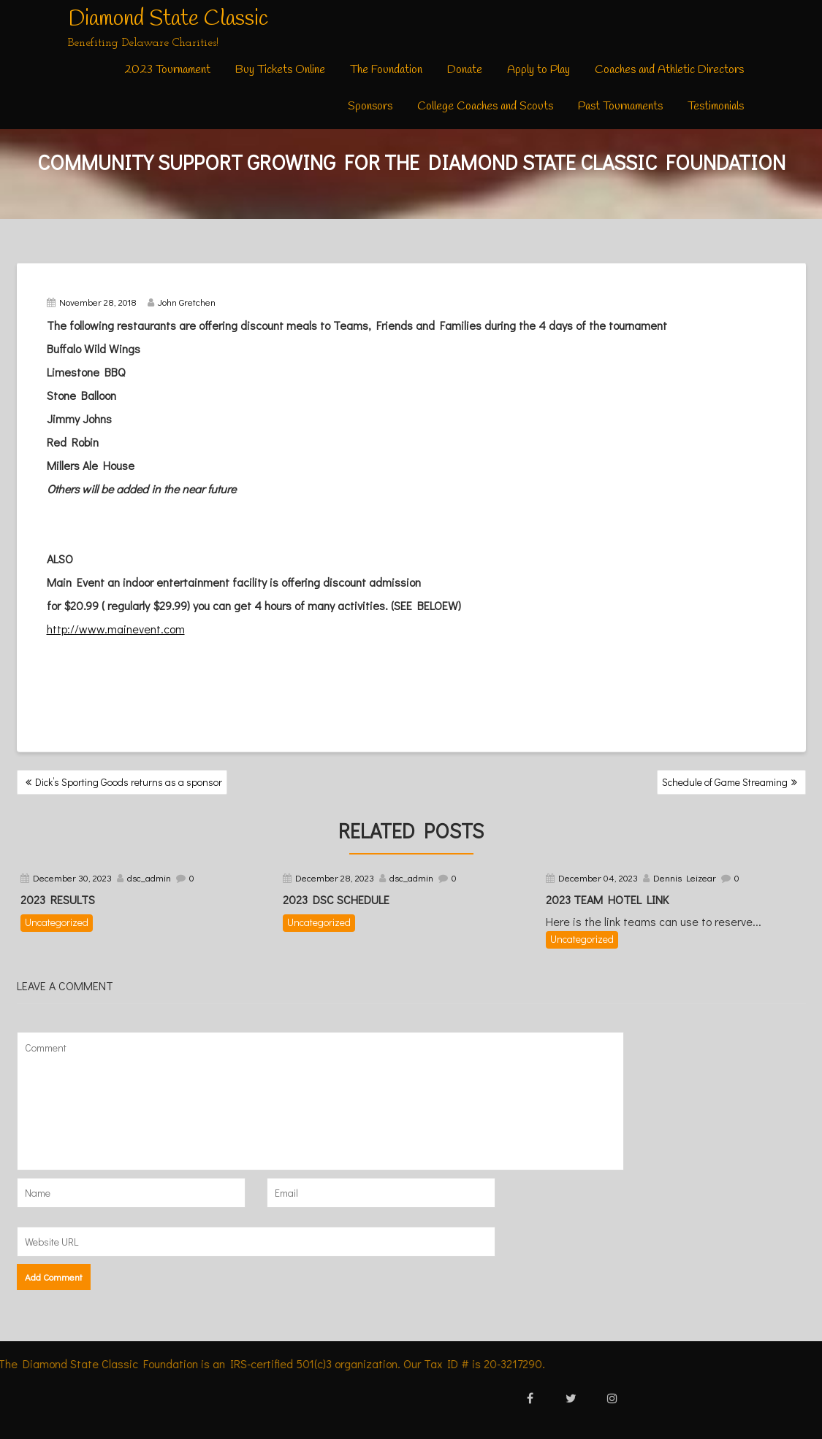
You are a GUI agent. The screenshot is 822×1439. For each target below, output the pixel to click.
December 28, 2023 (334, 877)
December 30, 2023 (72, 877)
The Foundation (386, 69)
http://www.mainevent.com (116, 628)
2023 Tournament (167, 69)
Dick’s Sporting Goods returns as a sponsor (128, 782)
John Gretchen (182, 302)
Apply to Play (538, 69)
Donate (464, 69)
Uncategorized (56, 922)
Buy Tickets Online (280, 69)
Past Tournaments (620, 106)
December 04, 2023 (598, 877)
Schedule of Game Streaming (725, 782)
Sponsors (370, 106)
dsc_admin (149, 877)
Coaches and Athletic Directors (669, 69)
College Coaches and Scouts (485, 106)
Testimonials (716, 106)
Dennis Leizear (684, 877)
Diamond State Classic (168, 19)
